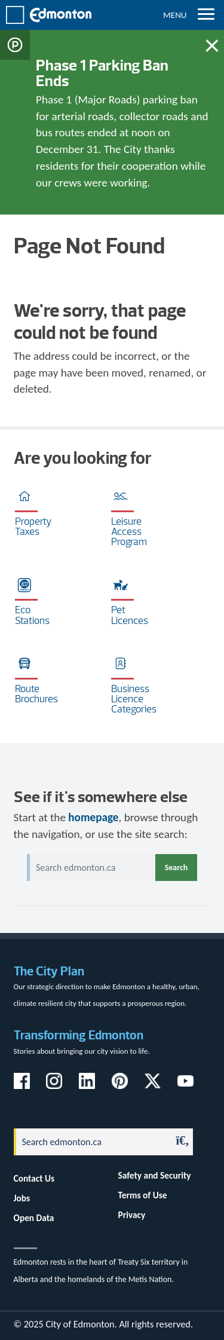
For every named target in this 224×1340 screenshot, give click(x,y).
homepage (93, 817)
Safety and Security (154, 1175)
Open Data (34, 1217)
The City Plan (49, 970)
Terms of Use (142, 1195)
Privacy (132, 1214)
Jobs (22, 1198)
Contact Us (34, 1178)
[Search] (89, 1141)
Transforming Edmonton (78, 1034)
